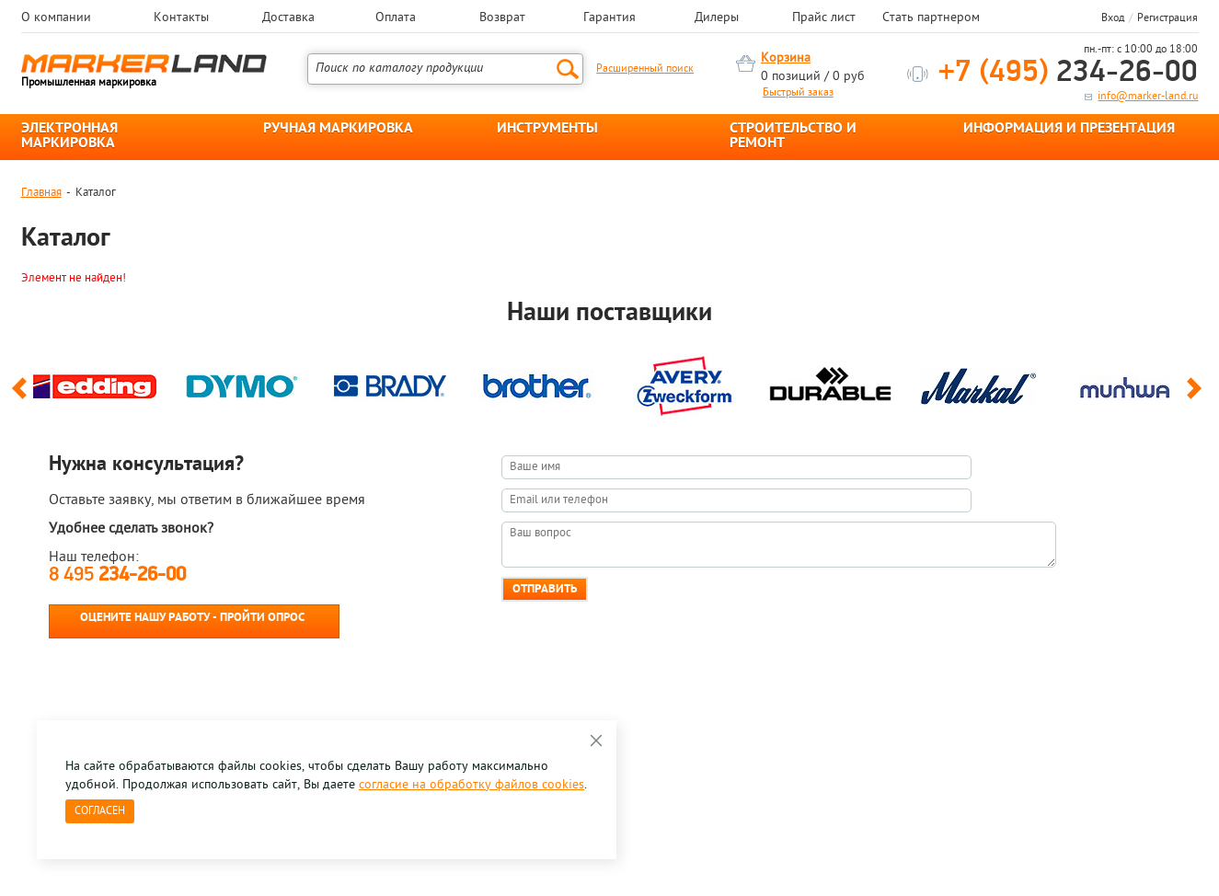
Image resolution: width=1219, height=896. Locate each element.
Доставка (288, 18)
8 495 (117, 575)
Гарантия (609, 18)
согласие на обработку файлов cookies (471, 785)
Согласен (100, 811)
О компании (56, 18)
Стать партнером (931, 18)
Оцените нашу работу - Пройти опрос (192, 618)
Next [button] (1197, 396)
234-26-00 (1068, 73)
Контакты (181, 18)
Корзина (786, 58)
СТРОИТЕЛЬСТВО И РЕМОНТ (793, 136)
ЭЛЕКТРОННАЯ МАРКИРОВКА (69, 136)
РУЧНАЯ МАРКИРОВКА (338, 128)
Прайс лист (824, 18)
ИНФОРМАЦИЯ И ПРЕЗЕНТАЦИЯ (1069, 128)
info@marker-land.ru (1148, 96)
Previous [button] (22, 396)
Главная (41, 193)
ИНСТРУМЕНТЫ (547, 128)
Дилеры (717, 18)
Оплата (395, 18)
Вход (1112, 18)
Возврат (502, 18)
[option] (94, 381)
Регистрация (1167, 18)
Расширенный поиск (645, 69)
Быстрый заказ (798, 92)
